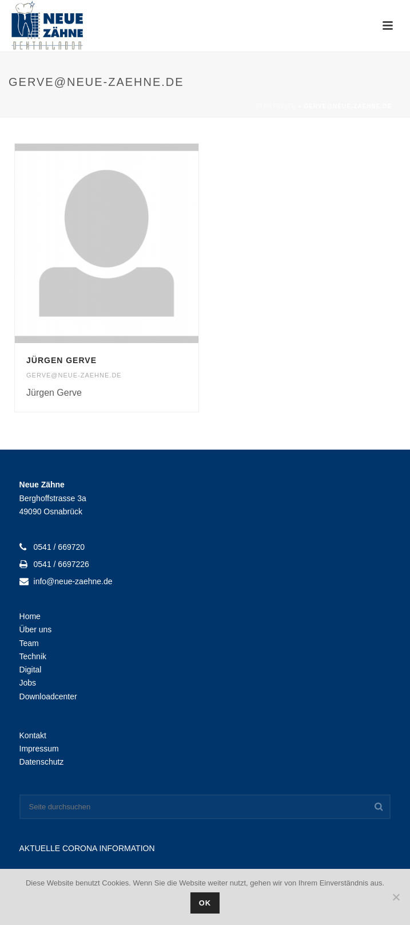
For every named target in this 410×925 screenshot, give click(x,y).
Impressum (39, 748)
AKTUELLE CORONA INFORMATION (87, 848)
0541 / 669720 (59, 547)
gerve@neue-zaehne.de (74, 375)
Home (30, 616)
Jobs (28, 682)
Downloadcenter (48, 696)
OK (205, 903)
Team (29, 643)
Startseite (275, 106)
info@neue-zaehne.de (73, 581)
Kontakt (32, 735)
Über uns (35, 629)
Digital (30, 669)
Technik (32, 656)
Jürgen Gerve (61, 360)
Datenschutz (41, 761)
